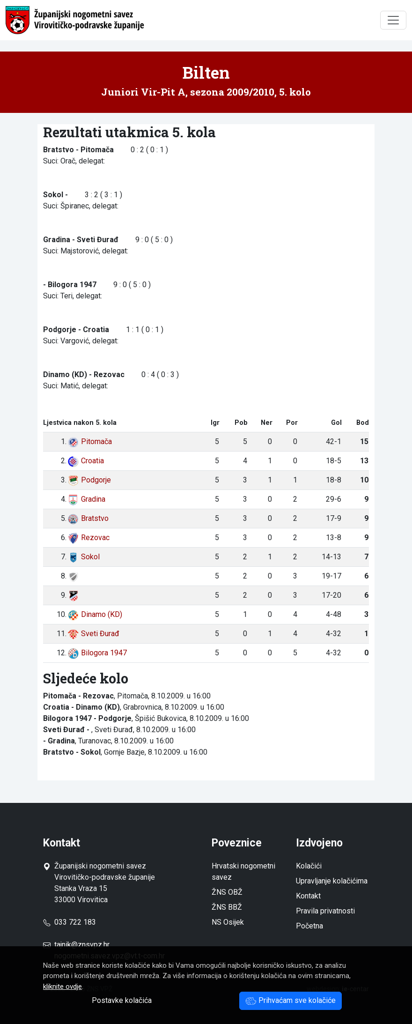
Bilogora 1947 (97, 652)
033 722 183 (69, 922)
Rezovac (88, 537)
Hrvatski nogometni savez (243, 871)
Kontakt (308, 895)
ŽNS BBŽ (227, 907)
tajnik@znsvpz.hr (82, 944)
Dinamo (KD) (94, 614)
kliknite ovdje (62, 986)
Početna (309, 925)
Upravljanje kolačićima (332, 880)
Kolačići (309, 865)
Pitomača (89, 441)
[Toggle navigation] (393, 20)
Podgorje (89, 479)
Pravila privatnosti (325, 910)
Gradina (86, 499)
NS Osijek (228, 922)
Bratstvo (88, 518)
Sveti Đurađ (93, 633)
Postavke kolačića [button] (122, 1000)
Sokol (83, 556)
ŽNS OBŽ (227, 892)
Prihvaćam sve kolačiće (290, 1000)
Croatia (85, 460)
